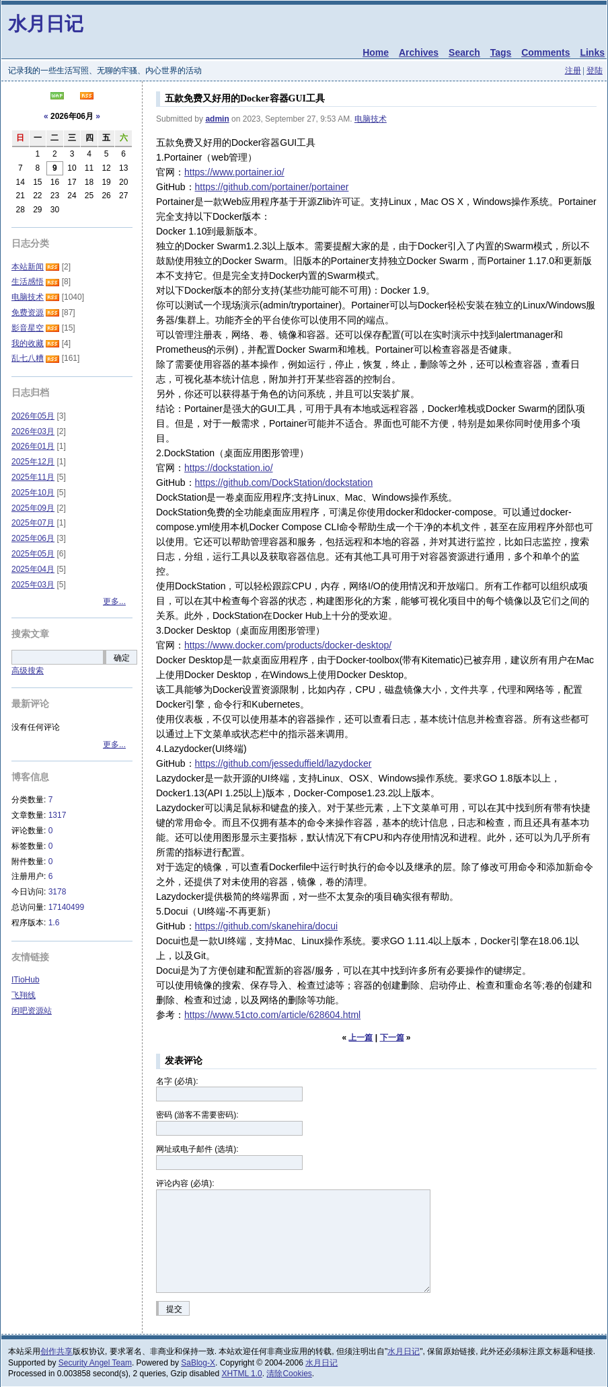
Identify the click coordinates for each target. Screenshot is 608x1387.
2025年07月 (32, 523)
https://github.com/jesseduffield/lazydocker (283, 763)
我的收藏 (27, 343)
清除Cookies (288, 1373)
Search (464, 52)
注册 (573, 70)
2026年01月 (32, 446)
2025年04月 (32, 569)
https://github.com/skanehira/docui (266, 926)
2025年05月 (32, 553)
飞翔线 (23, 995)
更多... (114, 601)
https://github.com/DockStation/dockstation (284, 482)
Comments (545, 52)
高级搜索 (27, 670)
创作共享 (56, 1351)
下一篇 (392, 1037)
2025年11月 (32, 477)
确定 (122, 658)
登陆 (594, 70)
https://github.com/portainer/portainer (272, 186)
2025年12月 (32, 461)
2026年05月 (32, 416)
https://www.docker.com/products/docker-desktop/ (287, 645)
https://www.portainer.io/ (234, 172)
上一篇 (360, 1037)
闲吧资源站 (31, 1010)
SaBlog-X (198, 1363)
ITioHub (25, 979)
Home (376, 52)
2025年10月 (32, 492)
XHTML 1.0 (242, 1373)
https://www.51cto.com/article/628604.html (272, 1014)
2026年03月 (32, 431)
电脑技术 (370, 119)
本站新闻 (27, 266)
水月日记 (45, 23)
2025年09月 (32, 508)
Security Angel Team (95, 1363)
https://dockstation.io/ (228, 467)
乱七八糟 (27, 358)
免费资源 (27, 312)
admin (217, 119)
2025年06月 (32, 538)
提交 (174, 1309)
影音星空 (27, 328)
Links (592, 52)
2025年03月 (32, 584)
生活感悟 (27, 281)
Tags (501, 52)
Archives (419, 52)
